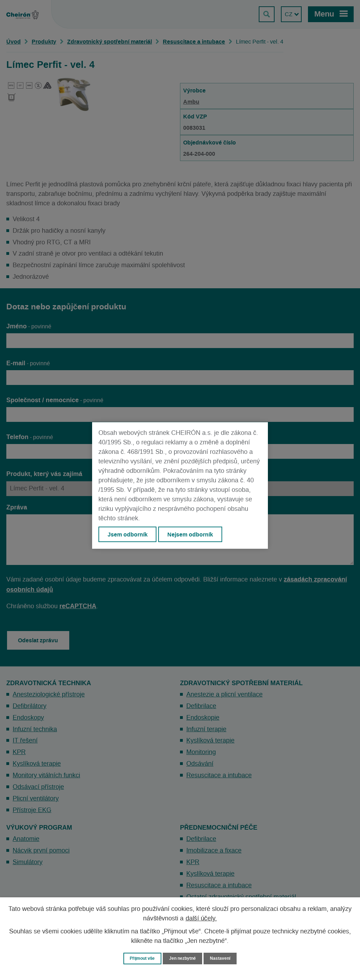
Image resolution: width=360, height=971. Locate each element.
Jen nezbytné (183, 958)
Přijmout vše (141, 958)
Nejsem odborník (191, 534)
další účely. (201, 918)
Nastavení (222, 958)
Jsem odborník (128, 534)
